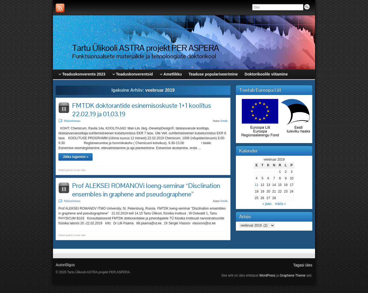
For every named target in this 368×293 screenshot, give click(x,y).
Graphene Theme (292, 275)
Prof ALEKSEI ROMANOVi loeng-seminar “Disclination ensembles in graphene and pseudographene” (146, 189)
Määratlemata (72, 120)
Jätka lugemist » (75, 157)
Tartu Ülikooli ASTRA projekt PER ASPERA (145, 47)
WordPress (267, 275)
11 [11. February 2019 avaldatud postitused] (256, 185)
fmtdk (224, 120)
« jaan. (267, 204)
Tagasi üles (302, 265)
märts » (280, 204)
